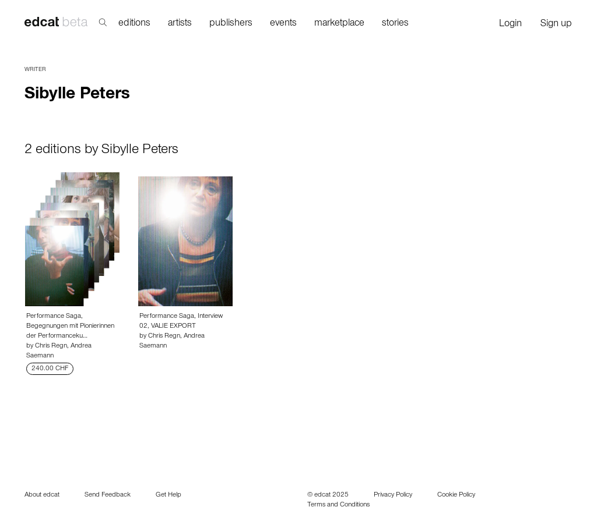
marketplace (339, 24)
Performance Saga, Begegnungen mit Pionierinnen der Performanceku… (70, 326)
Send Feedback (108, 495)
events (283, 24)
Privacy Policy (393, 495)
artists (180, 24)
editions (134, 24)
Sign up (556, 25)
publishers (230, 24)
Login (510, 25)
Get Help (168, 495)
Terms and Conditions (338, 505)
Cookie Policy (456, 495)
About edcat (41, 495)
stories (395, 24)
